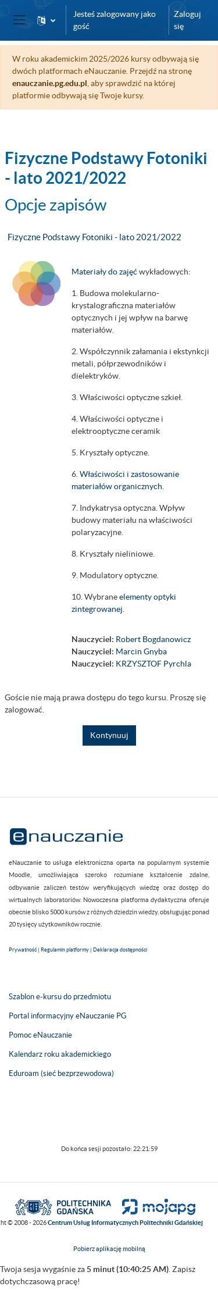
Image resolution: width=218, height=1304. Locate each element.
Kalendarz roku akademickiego (60, 1054)
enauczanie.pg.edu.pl (49, 83)
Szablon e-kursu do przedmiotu (60, 996)
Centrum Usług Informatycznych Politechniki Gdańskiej (125, 1222)
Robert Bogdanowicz (153, 639)
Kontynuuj (109, 735)
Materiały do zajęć (104, 271)
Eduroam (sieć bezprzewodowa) (61, 1073)
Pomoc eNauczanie (40, 1035)
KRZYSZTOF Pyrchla (153, 663)
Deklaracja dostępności (120, 950)
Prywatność (23, 950)
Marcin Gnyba (141, 651)
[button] (46, 20)
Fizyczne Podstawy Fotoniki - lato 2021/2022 (94, 237)
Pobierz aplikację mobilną (109, 1248)
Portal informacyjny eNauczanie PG (68, 1015)
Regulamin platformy (65, 950)
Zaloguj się (187, 20)
